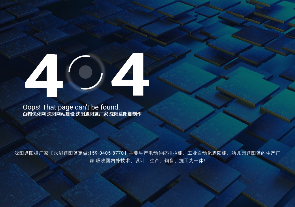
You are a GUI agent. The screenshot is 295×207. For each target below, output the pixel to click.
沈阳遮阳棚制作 (125, 114)
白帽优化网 (34, 114)
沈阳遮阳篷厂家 (92, 114)
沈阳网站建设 (61, 114)
